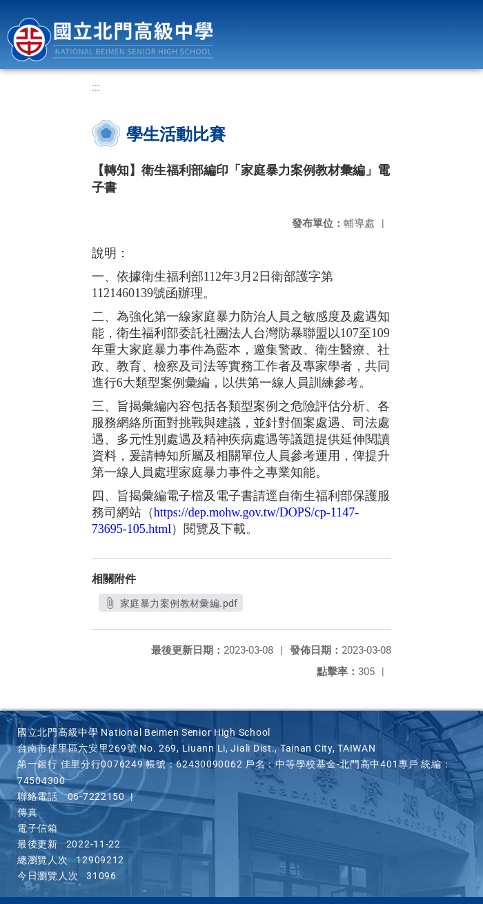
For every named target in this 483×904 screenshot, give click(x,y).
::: (96, 87)
